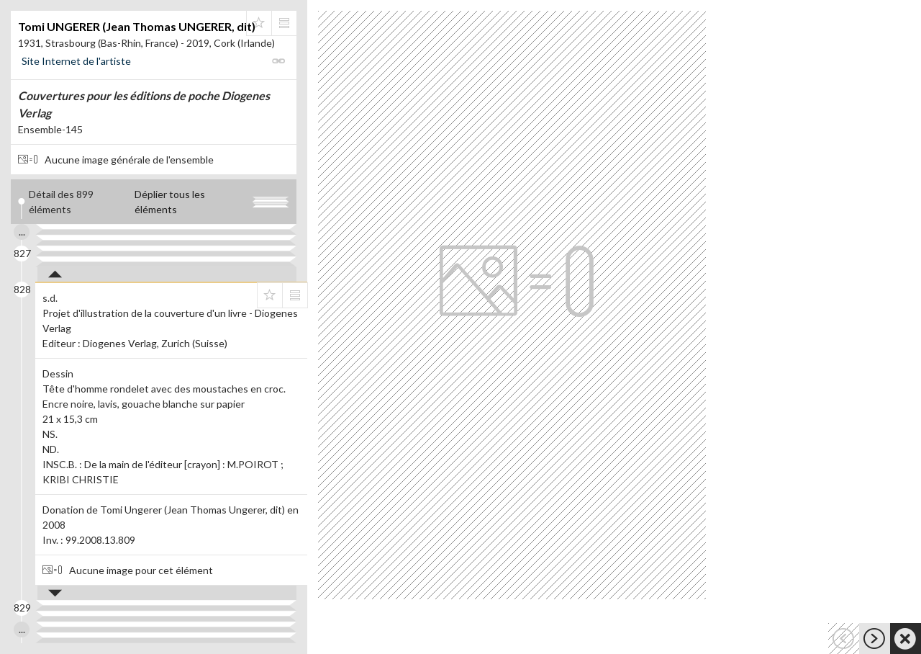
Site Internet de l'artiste (76, 61)
